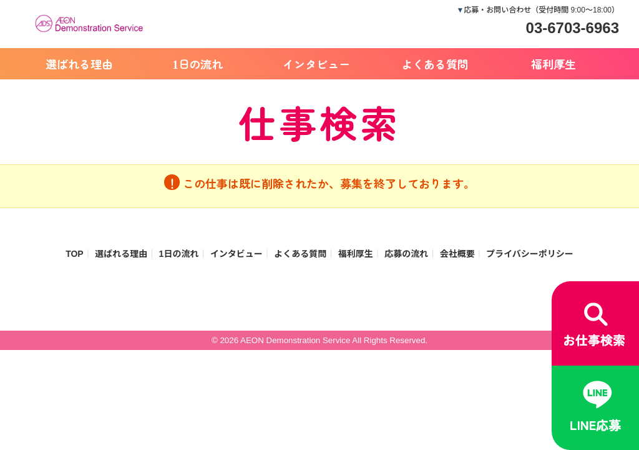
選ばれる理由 (79, 64)
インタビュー (316, 64)
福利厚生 (553, 64)
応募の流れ (406, 254)
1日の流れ (198, 64)
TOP (75, 254)
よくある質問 (435, 64)
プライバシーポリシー (529, 254)
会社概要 (457, 254)
